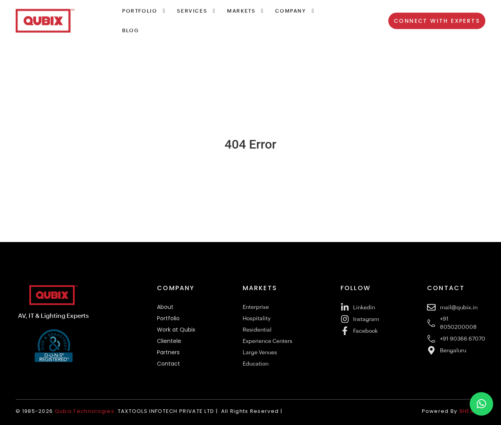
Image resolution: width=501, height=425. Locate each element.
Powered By (454, 411)
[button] (481, 404)
